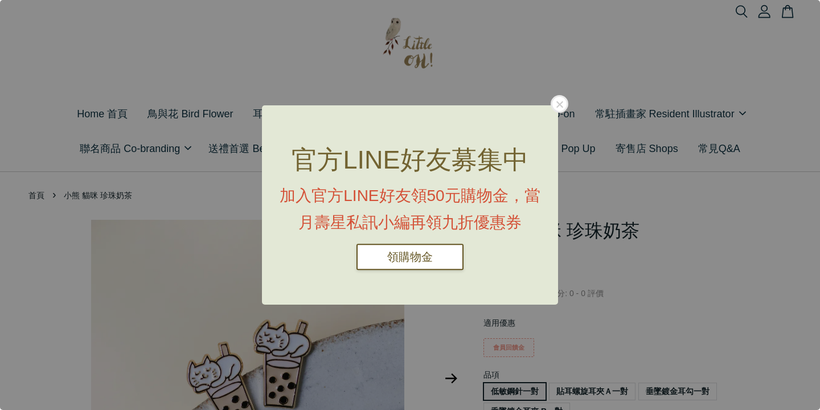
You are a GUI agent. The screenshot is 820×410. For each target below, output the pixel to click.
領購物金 (410, 257)
